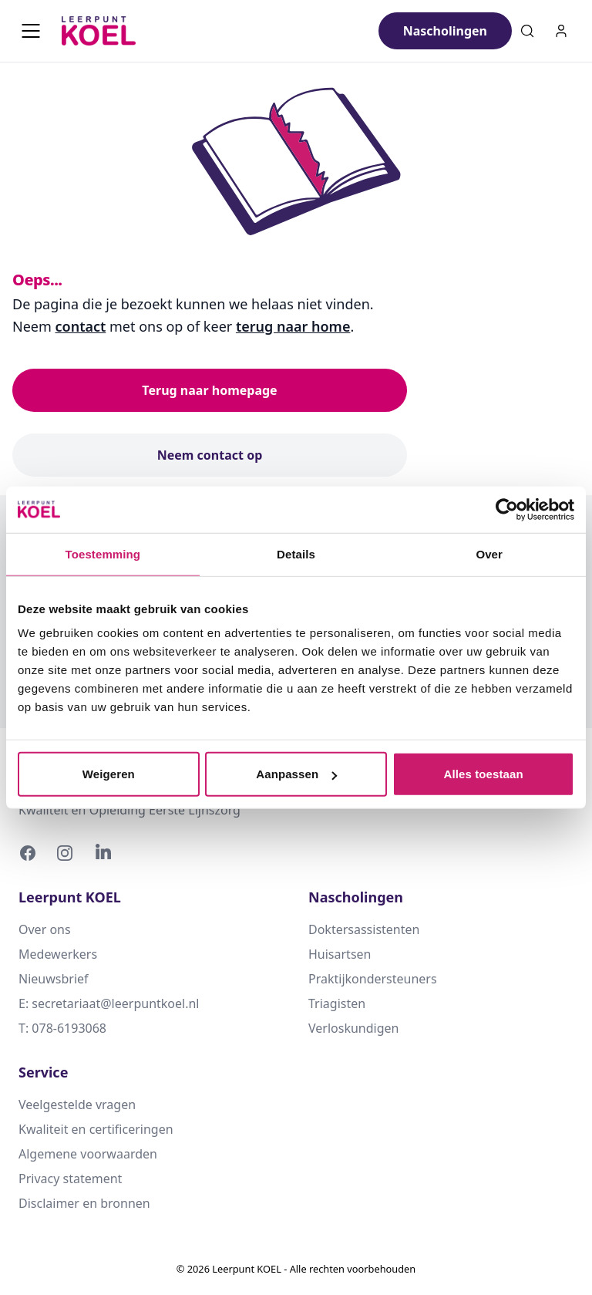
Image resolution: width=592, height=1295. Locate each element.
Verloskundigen (353, 1028)
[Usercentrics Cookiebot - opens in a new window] (506, 509)
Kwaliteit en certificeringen (95, 1129)
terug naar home (293, 326)
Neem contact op (210, 455)
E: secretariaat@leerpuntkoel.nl (108, 1003)
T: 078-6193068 (62, 1028)
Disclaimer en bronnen (84, 1203)
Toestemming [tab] (103, 553)
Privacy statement (70, 1178)
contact (81, 326)
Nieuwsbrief (53, 978)
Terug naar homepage (209, 390)
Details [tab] (296, 553)
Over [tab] (489, 553)
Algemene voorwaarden (87, 1153)
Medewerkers (57, 954)
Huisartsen (339, 954)
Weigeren (108, 774)
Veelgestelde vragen (77, 1104)
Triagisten (336, 1003)
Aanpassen (296, 774)
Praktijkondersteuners (372, 978)
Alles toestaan (483, 774)
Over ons (44, 929)
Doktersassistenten (363, 929)
